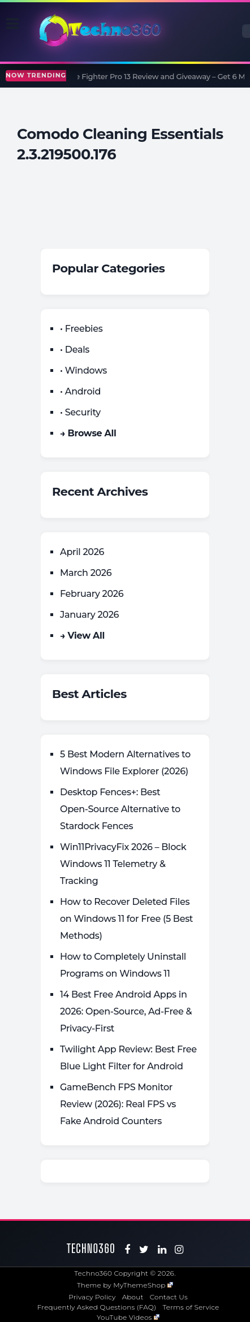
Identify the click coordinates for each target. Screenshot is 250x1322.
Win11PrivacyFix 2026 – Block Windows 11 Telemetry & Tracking (123, 864)
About (133, 1297)
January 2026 (89, 614)
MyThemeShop (143, 1285)
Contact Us (169, 1297)
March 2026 (85, 572)
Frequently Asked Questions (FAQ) (97, 1307)
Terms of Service (191, 1307)
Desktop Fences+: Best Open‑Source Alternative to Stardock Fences (120, 809)
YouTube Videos (128, 1317)
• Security (80, 412)
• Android (80, 391)
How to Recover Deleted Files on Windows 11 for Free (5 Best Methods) (126, 918)
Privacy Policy (91, 1297)
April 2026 (82, 552)
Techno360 (91, 1248)
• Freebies (81, 328)
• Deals (74, 349)
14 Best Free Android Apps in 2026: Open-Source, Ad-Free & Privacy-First (126, 1011)
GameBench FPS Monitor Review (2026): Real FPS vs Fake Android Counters (118, 1104)
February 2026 (91, 593)
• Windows (83, 370)
